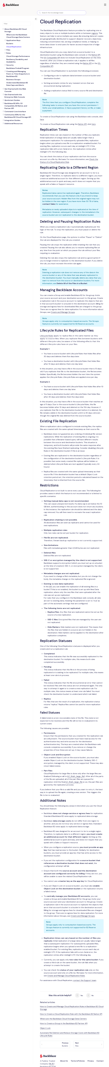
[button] (105, 5)
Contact (100, 1061)
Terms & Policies (78, 1061)
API (50, 586)
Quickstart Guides (12, 100)
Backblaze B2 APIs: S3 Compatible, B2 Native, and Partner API (15, 105)
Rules (8, 53)
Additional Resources (13, 123)
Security (10, 65)
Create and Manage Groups (63, 312)
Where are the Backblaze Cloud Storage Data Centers (63, 1018)
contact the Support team (84, 980)
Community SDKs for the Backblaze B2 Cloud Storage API (17, 116)
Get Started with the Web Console (15, 90)
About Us (64, 1061)
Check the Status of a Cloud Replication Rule (69, 160)
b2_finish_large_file (75, 776)
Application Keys (13, 40)
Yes (79, 995)
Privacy (91, 1061)
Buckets (65, 1044)
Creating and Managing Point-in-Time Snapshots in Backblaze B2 (18, 73)
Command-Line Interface (15, 111)
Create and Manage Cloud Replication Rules (66, 975)
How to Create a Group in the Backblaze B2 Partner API (63, 1023)
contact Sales (48, 204)
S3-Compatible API (52, 57)
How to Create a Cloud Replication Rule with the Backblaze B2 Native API (71, 1014)
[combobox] (61, 12)
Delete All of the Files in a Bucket (72, 283)
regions (94, 33)
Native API (96, 55)
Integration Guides (12, 120)
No (90, 995)
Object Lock (45, 1028)
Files (8, 50)
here (42, 119)
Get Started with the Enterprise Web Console (14, 96)
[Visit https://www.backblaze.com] (11, 5)
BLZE (52, 1064)
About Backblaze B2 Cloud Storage (15, 30)
